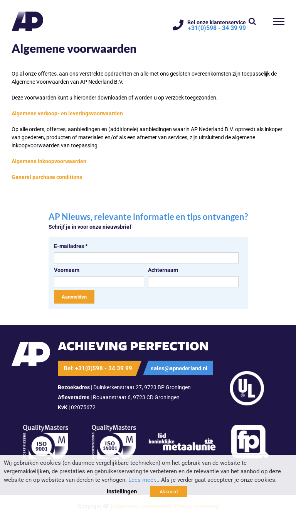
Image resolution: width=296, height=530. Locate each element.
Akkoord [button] (169, 492)
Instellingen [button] (122, 491)
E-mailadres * (70, 246)
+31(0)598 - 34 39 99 (217, 28)
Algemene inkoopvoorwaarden (49, 161)
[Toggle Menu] (278, 21)
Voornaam (66, 270)
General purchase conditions (47, 177)
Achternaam (163, 270)
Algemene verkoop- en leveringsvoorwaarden (67, 113)
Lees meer (141, 479)
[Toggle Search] (252, 21)
